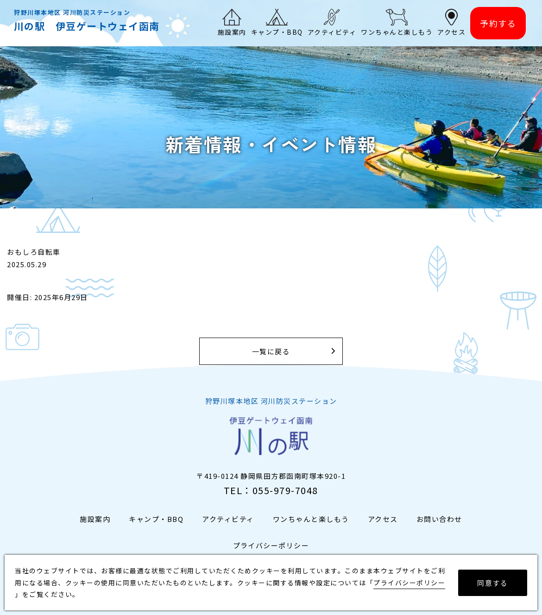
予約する (498, 23)
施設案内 (95, 519)
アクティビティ (228, 519)
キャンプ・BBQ (156, 519)
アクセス (383, 519)
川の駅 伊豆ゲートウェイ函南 (87, 26)
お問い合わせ (439, 519)
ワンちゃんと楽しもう (311, 519)
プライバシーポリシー (271, 545)
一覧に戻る (271, 351)
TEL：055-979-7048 (271, 490)
